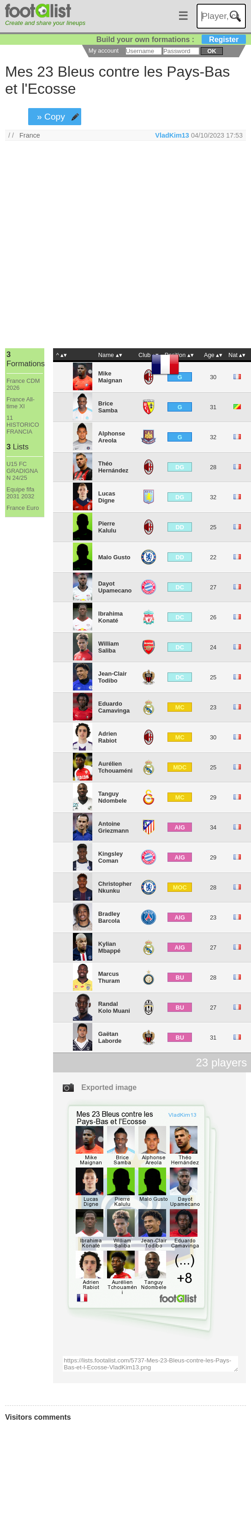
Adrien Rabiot (107, 737)
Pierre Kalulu (107, 527)
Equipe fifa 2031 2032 (20, 493)
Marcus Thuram (109, 977)
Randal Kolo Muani (114, 1007)
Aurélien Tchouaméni (115, 767)
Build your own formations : (171, 39)
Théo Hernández (113, 467)
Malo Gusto (114, 557)
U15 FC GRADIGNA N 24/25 (22, 470)
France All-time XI (20, 403)
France (29, 135)
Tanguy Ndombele (112, 797)
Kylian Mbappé (109, 947)
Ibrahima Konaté (110, 617)
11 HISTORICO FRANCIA (22, 424)
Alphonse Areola (111, 437)
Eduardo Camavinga (114, 707)
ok (211, 51)
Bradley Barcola (109, 917)
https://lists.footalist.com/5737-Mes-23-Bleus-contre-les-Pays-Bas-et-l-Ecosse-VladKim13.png (150, 1364)
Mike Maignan (110, 377)
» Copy (51, 116)
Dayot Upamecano (115, 587)
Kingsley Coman (110, 857)
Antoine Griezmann (113, 827)
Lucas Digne (106, 497)
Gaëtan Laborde (109, 1037)
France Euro (22, 507)
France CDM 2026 (23, 384)
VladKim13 (172, 135)
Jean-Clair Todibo (112, 677)
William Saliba (108, 647)
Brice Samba (108, 407)
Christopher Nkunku (115, 887)
